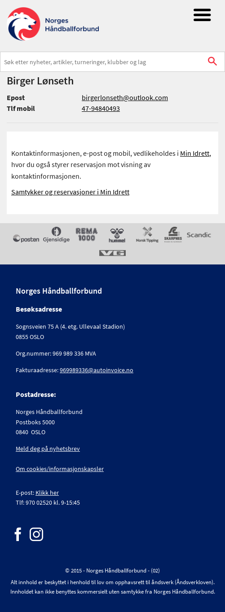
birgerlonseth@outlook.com (125, 97)
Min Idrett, (195, 153)
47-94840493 (101, 108)
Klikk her (47, 493)
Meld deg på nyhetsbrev (48, 449)
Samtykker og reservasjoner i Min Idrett (70, 191)
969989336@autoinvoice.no (96, 370)
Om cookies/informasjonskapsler (60, 469)
